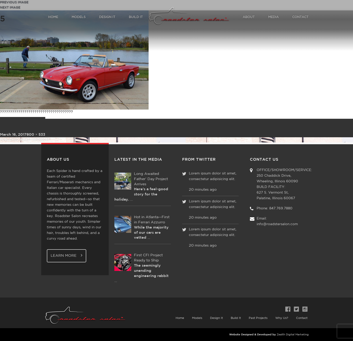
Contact (302, 318)
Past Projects (258, 318)
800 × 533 (36, 134)
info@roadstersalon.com (277, 224)
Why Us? (281, 318)
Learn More (66, 255)
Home (180, 318)
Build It (236, 318)
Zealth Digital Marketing (293, 334)
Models (197, 318)
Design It (216, 318)
